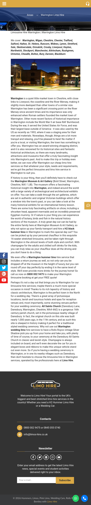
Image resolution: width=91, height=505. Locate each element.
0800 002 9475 (32, 427)
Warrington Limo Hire (52, 15)
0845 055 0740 (52, 427)
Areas (30, 15)
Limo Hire (52, 501)
